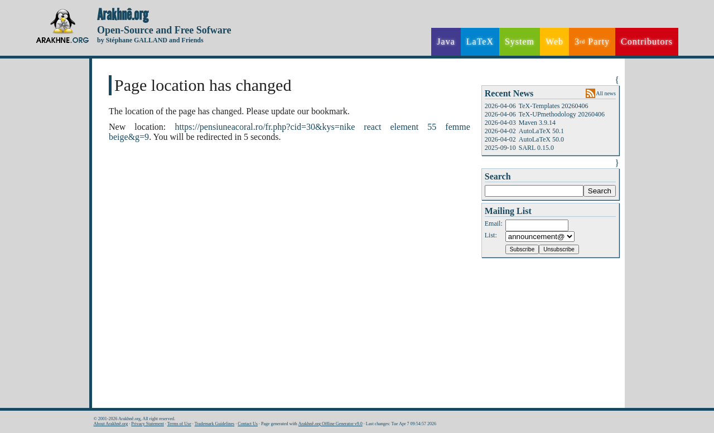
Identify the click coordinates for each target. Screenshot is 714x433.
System (519, 41)
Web (554, 41)
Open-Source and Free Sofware (164, 30)
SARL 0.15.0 (536, 148)
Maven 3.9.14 (537, 123)
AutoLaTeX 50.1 (541, 131)
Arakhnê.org (122, 15)
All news (606, 93)
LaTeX (480, 41)
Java (446, 41)
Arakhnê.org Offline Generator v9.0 (330, 423)
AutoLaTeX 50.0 (541, 139)
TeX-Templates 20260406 (553, 106)
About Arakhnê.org (111, 423)
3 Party (592, 42)
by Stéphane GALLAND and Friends (150, 40)
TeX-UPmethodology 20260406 (562, 114)
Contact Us (248, 423)
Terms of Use (179, 423)
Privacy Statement (147, 423)
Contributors (647, 41)
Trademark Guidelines (214, 423)
